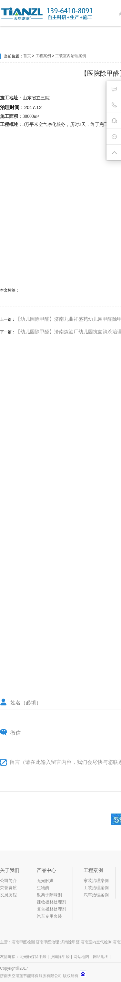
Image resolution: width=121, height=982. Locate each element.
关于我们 (9, 870)
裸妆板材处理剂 (51, 902)
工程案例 (43, 56)
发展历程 (8, 894)
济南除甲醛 (60, 957)
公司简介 (8, 880)
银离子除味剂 (49, 894)
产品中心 (46, 870)
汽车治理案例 (96, 894)
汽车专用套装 (49, 916)
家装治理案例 (96, 880)
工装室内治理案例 (70, 56)
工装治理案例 (96, 887)
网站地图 (81, 957)
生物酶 (43, 887)
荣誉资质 (8, 887)
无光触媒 (45, 880)
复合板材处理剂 (51, 909)
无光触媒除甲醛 (32, 957)
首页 (27, 56)
